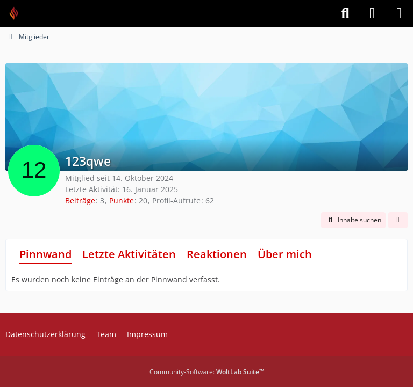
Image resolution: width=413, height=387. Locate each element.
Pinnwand (45, 254)
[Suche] (345, 13)
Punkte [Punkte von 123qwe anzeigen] (121, 200)
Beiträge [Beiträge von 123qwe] (80, 200)
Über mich (285, 254)
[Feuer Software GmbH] (17, 13)
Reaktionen (217, 254)
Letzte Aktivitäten (129, 254)
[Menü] (399, 13)
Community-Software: (206, 371)
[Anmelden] (372, 13)
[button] (353, 220)
